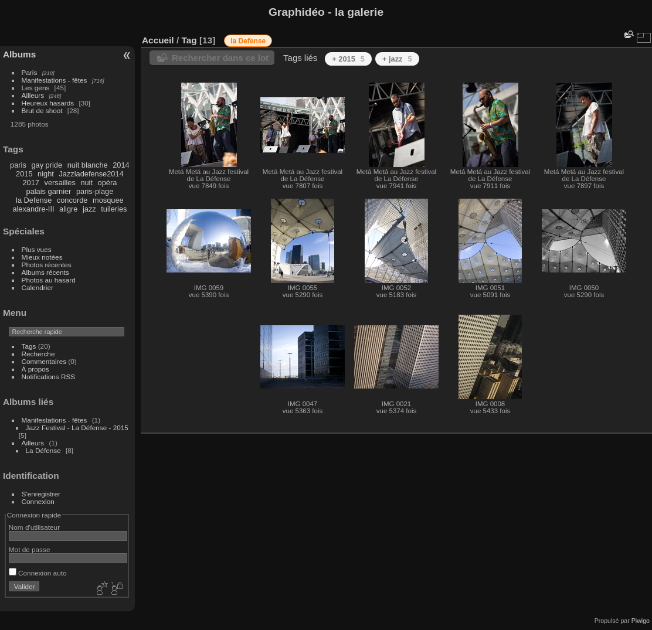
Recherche (38, 353)
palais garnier (49, 191)
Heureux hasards (48, 103)
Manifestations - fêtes (54, 80)
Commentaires (44, 361)
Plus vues (37, 249)
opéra (107, 182)
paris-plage (94, 191)
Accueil (158, 40)
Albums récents (45, 272)
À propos (35, 369)
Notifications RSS (49, 376)
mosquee (108, 200)
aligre (68, 209)
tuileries (114, 209)
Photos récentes (47, 264)
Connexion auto (38, 573)
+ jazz (397, 59)
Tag (188, 40)
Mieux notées (42, 257)
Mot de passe (29, 549)
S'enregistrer (41, 494)
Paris (30, 72)
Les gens (36, 87)
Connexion (38, 501)
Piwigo (640, 620)
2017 (30, 182)
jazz (89, 209)
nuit (86, 182)
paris (18, 165)
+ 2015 (348, 59)
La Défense (43, 450)
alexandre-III (33, 209)
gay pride (46, 165)
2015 (24, 173)
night (46, 173)
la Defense (34, 200)
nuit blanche (87, 165)
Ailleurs (33, 95)
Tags (29, 346)
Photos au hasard (49, 280)
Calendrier (37, 287)
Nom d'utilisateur (34, 527)
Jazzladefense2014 (91, 173)
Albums (19, 54)
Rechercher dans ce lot (220, 58)
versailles (59, 182)
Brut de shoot (42, 110)
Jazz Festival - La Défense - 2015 (77, 427)
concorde (72, 200)
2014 (121, 165)
